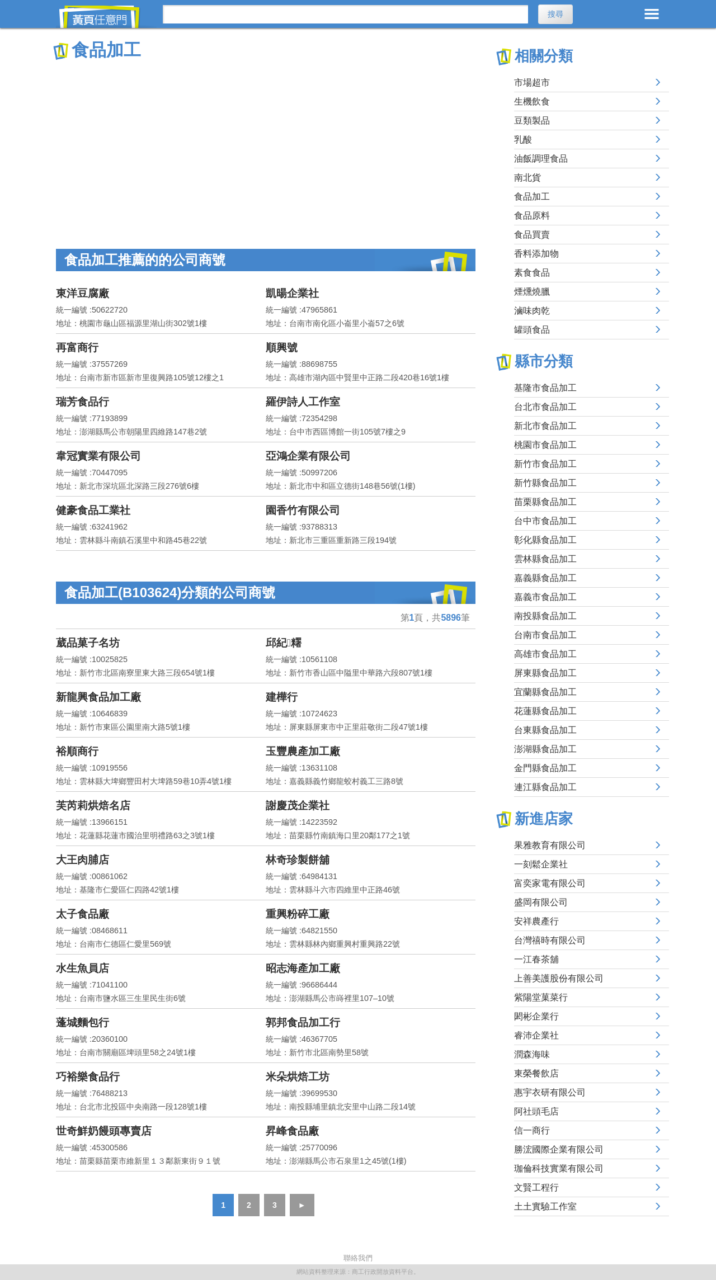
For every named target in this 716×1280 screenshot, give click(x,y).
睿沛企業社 (536, 1035)
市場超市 (532, 82)
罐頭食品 (532, 329)
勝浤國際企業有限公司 (559, 1149)
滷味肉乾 (532, 310)
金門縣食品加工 (545, 768)
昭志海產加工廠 (303, 968)
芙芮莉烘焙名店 (93, 805)
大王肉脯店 (82, 860)
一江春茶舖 (536, 959)
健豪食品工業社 (93, 510)
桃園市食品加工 (545, 445)
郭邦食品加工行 (303, 1022)
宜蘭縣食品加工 (545, 692)
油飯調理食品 (541, 158)
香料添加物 (536, 253)
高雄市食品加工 (545, 654)
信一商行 (532, 1130)
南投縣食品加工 (545, 616)
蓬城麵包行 (82, 1022)
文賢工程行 (536, 1187)
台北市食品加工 (545, 407)
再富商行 (77, 347)
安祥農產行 (536, 921)
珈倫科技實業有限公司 (559, 1168)
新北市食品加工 (545, 426)
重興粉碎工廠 (297, 914)
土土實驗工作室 (545, 1206)
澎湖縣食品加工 (545, 749)
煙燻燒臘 (532, 291)
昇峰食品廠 (292, 1131)
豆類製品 (532, 120)
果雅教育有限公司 (550, 845)
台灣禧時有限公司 (550, 940)
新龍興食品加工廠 (98, 697)
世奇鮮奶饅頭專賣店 (104, 1131)
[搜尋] (345, 14)
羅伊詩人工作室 (303, 402)
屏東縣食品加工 (545, 673)
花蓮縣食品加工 (545, 711)
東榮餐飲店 (536, 1073)
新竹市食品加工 (545, 464)
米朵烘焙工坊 (297, 1077)
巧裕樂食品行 (88, 1077)
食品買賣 (532, 234)
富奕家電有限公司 (550, 883)
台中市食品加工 (545, 521)
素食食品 (532, 272)
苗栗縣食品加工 (545, 502)
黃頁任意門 (106, 17)
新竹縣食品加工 (545, 483)
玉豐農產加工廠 (303, 751)
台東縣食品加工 (545, 730)
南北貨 (527, 177)
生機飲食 (532, 101)
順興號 (282, 347)
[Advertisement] (265, 145)
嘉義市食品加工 (545, 597)
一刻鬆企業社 (541, 864)
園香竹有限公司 (303, 510)
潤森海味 (532, 1054)
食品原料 (532, 215)
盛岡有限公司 (541, 902)
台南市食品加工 (545, 635)
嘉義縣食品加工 (545, 578)
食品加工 (532, 196)
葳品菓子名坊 (88, 643)
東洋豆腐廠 (82, 293)
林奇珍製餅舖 (297, 860)
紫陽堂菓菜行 (541, 997)
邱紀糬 (284, 643)
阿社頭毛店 (536, 1111)
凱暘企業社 (292, 293)
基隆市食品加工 (545, 388)
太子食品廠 (82, 914)
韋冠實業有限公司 (98, 456)
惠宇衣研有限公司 (550, 1092)
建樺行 (282, 697)
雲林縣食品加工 (545, 559)
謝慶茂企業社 (297, 805)
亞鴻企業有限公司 (308, 456)
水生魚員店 (82, 968)
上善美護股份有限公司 (559, 978)
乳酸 (523, 139)
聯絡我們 (358, 1258)
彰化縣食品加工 (545, 540)
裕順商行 (77, 751)
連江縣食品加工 (545, 787)
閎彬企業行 (536, 1016)
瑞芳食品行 (82, 402)
